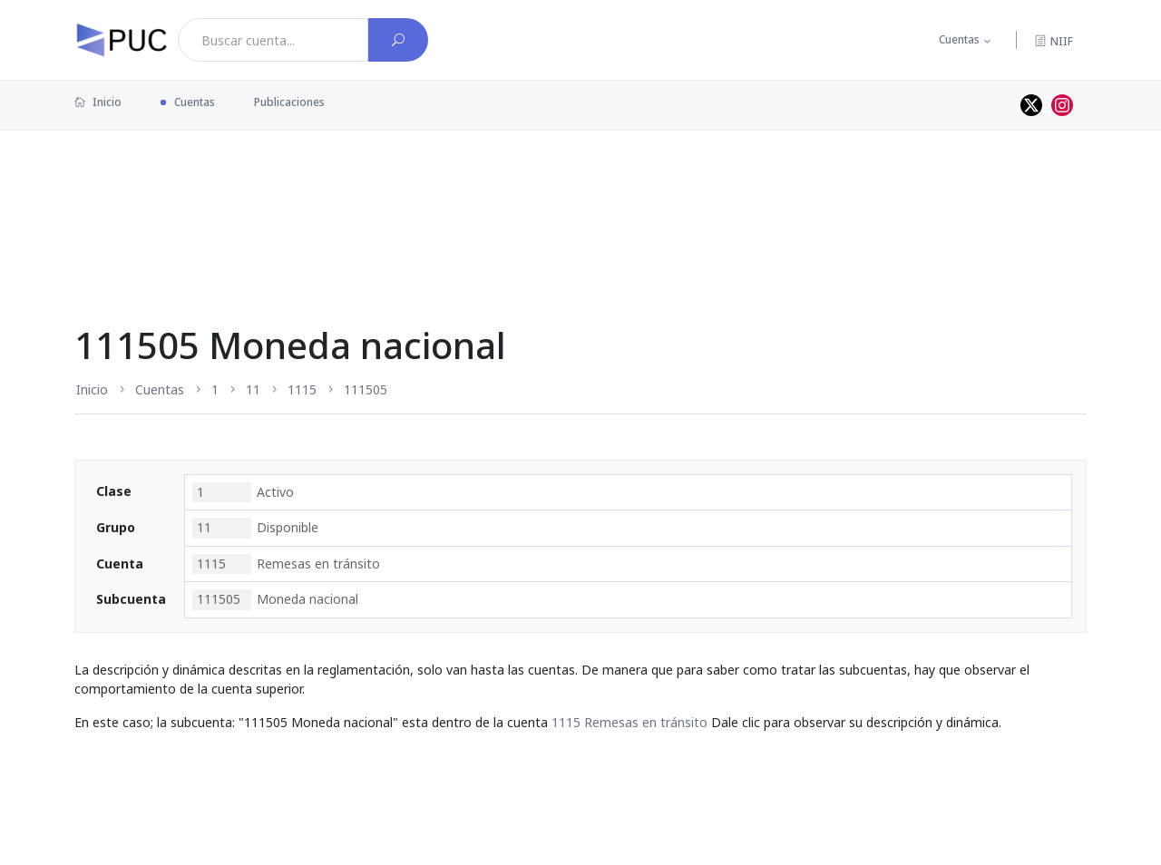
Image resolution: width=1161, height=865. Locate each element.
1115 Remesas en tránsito (629, 722)
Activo (243, 492)
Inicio (98, 102)
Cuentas (959, 39)
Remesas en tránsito (286, 564)
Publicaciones (289, 102)
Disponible (255, 528)
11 (253, 389)
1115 (302, 389)
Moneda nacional (275, 599)
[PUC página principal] (121, 40)
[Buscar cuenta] (398, 40)
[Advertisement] (580, 189)
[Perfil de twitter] (1031, 105)
